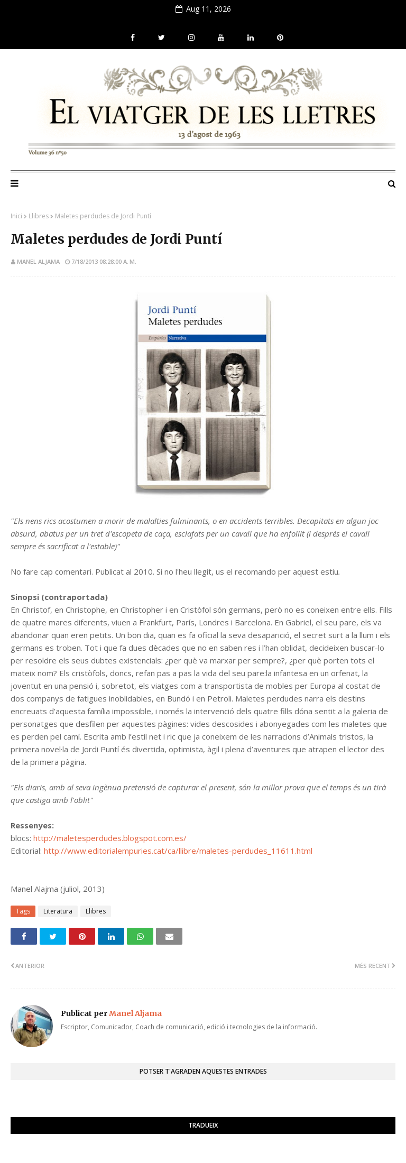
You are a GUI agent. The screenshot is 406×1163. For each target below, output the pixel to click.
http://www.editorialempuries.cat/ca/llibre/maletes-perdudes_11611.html (178, 850)
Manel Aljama (38, 261)
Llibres (39, 215)
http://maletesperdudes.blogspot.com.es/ (110, 838)
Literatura (57, 911)
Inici (16, 215)
